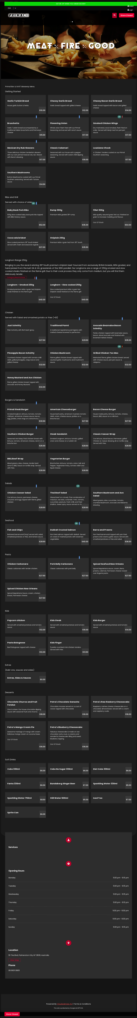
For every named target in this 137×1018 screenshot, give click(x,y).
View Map (14, 960)
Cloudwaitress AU (64, 1004)
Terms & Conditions (82, 1004)
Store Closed (127, 15)
